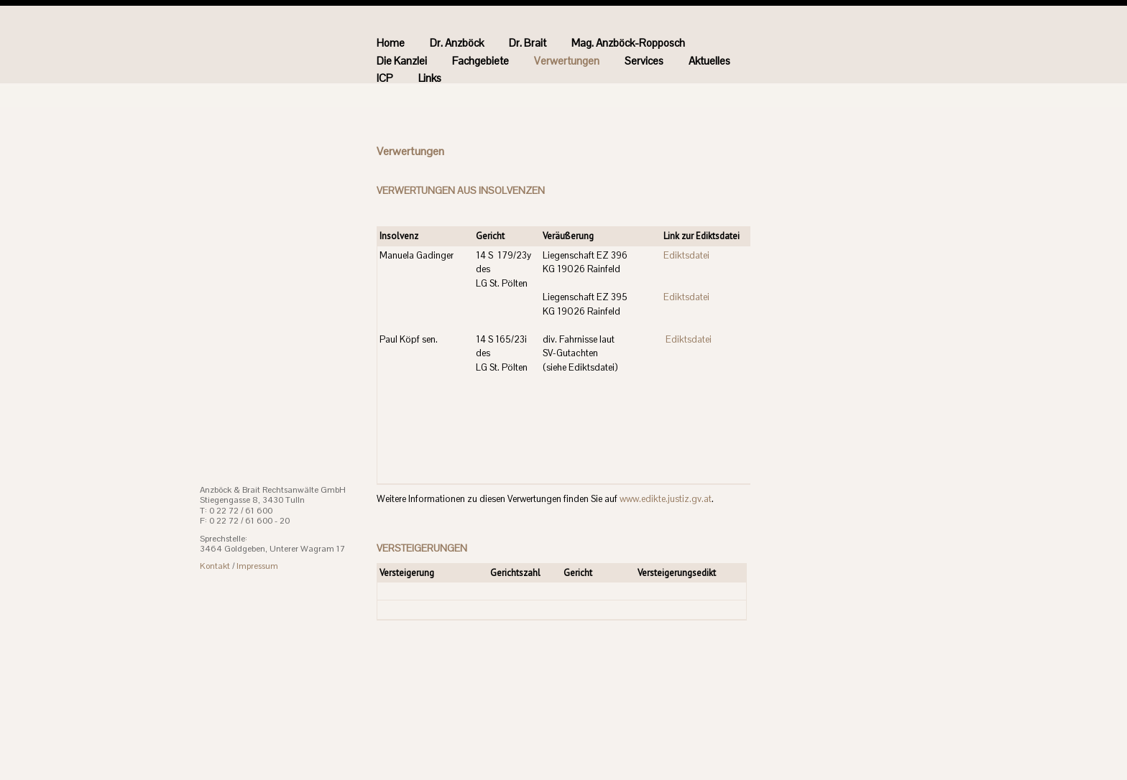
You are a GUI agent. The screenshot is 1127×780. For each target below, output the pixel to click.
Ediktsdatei (686, 255)
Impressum (257, 566)
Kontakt (215, 566)
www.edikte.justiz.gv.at (666, 499)
